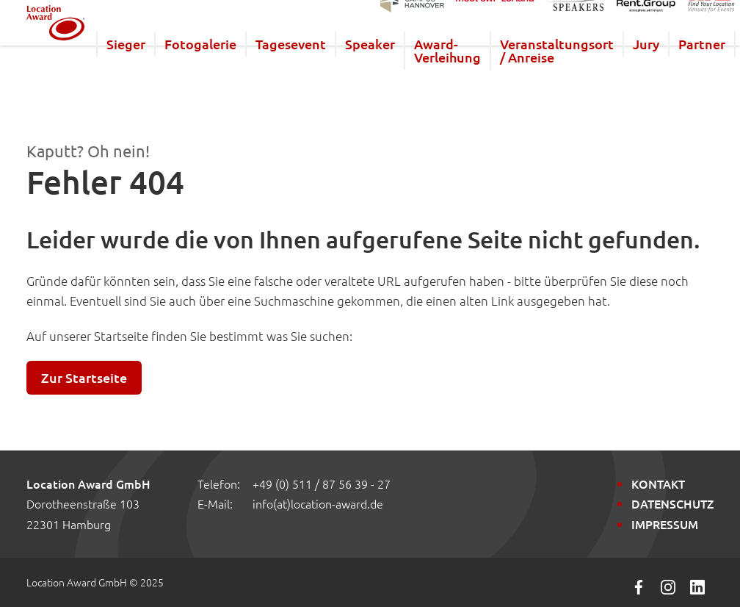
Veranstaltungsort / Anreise (593, 78)
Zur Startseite (84, 377)
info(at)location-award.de (318, 503)
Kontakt (658, 483)
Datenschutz (672, 503)
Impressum (664, 524)
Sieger (162, 71)
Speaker (407, 71)
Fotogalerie (237, 71)
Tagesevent (327, 71)
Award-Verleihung (484, 78)
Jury (683, 71)
